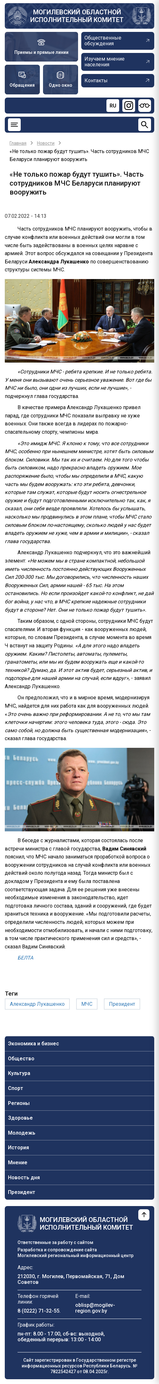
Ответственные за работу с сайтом (55, 1242)
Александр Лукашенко (37, 1004)
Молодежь (21, 1133)
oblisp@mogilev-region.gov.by (95, 1308)
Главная (18, 143)
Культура (19, 1073)
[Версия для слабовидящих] (144, 105)
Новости (45, 143)
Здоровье (20, 1118)
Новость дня (24, 1177)
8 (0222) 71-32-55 (38, 1311)
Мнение (17, 1162)
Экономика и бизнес (33, 1044)
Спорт (15, 1088)
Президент (21, 1192)
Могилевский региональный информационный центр (76, 1255)
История (18, 1148)
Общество (21, 1059)
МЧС (86, 1004)
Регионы (19, 1103)
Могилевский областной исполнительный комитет (77, 16)
